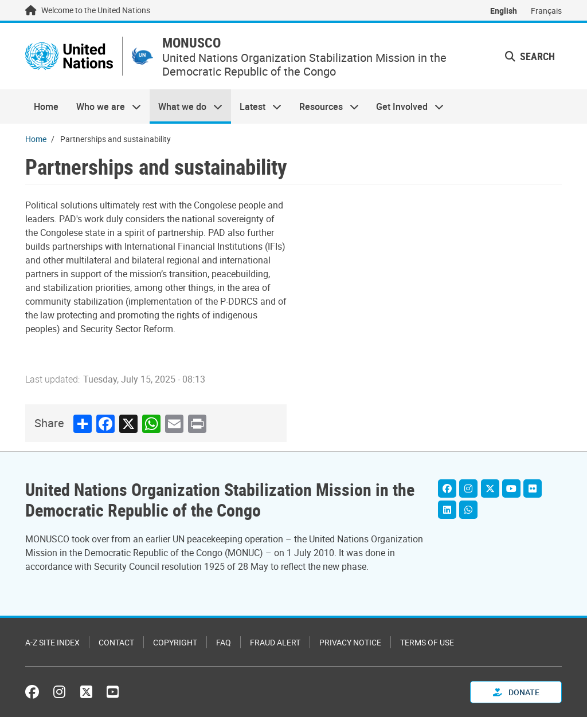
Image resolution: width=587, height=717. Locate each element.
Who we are (103, 106)
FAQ (223, 642)
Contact (116, 642)
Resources (325, 106)
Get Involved (405, 106)
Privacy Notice (350, 642)
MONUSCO (191, 42)
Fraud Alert (275, 642)
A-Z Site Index (52, 642)
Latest (256, 106)
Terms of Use (427, 642)
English (503, 10)
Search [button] (530, 56)
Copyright (175, 642)
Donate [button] (516, 692)
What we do (186, 106)
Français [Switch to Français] (546, 10)
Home (46, 106)
